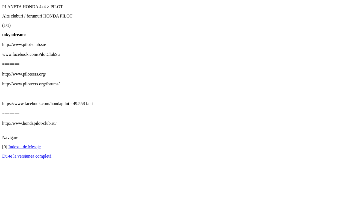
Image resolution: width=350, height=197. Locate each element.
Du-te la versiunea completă (26, 156)
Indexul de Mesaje (24, 146)
